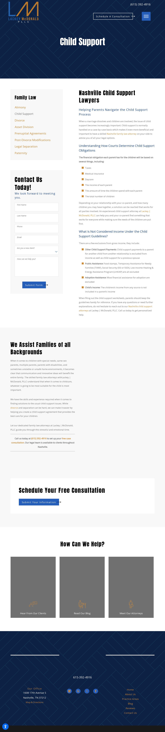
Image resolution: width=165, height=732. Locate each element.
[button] (5, 726)
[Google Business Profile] (69, 691)
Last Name (21, 216)
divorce (14, 407)
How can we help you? (26, 259)
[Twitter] (86, 691)
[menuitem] (37, 107)
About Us (130, 694)
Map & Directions (34, 702)
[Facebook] (95, 691)
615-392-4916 (82, 677)
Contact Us (130, 713)
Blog (130, 703)
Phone (19, 227)
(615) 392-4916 (140, 4)
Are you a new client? (26, 248)
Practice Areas (130, 699)
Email (19, 237)
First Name (21, 205)
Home (130, 689)
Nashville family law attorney (122, 133)
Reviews (130, 708)
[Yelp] (78, 691)
